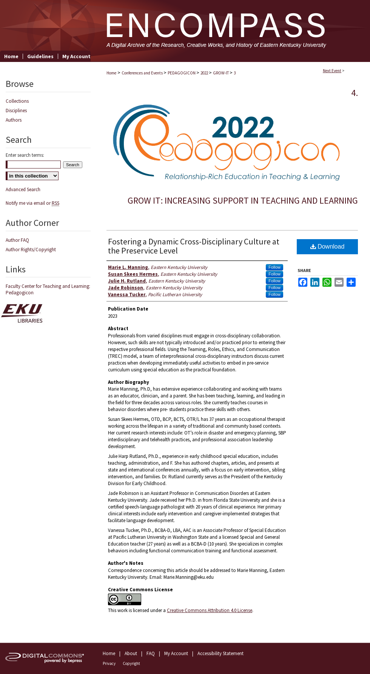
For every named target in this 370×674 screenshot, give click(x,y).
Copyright (131, 663)
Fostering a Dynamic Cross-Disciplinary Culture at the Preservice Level (193, 246)
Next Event (332, 70)
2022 (204, 73)
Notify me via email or (32, 203)
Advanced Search (23, 189)
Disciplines (16, 110)
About (131, 653)
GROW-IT (221, 73)
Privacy (109, 663)
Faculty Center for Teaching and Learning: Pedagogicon (48, 289)
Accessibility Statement (220, 653)
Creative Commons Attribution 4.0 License (209, 610)
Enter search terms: (25, 155)
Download (327, 246)
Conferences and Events (142, 73)
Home (111, 73)
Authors (14, 120)
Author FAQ (17, 240)
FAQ (150, 653)
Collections (17, 101)
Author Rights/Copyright (31, 249)
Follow (274, 267)
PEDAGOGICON (182, 73)
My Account (176, 653)
